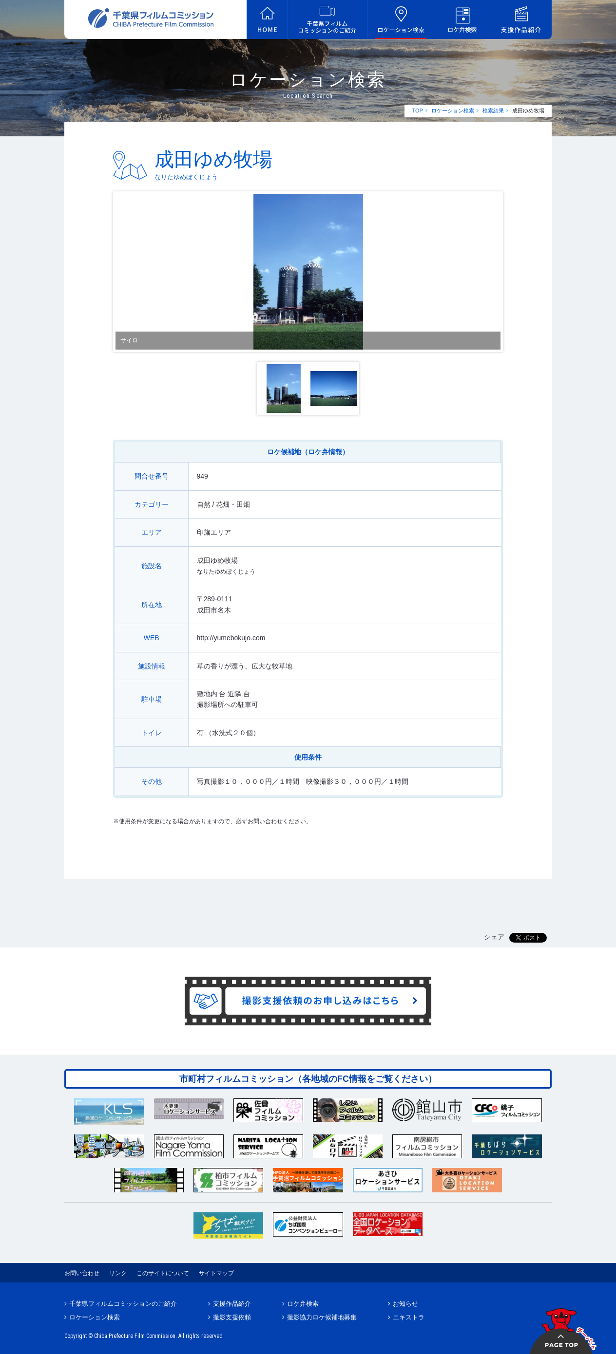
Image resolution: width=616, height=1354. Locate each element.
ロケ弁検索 (303, 1303)
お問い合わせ (81, 1273)
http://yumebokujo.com (231, 638)
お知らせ (405, 1303)
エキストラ (408, 1317)
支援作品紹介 (232, 1303)
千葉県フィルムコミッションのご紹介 (123, 1303)
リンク (118, 1273)
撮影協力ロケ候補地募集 (322, 1317)
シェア (494, 937)
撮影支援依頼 (232, 1317)
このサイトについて (162, 1273)
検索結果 (493, 110)
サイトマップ (216, 1273)
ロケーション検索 (452, 110)
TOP (417, 110)
